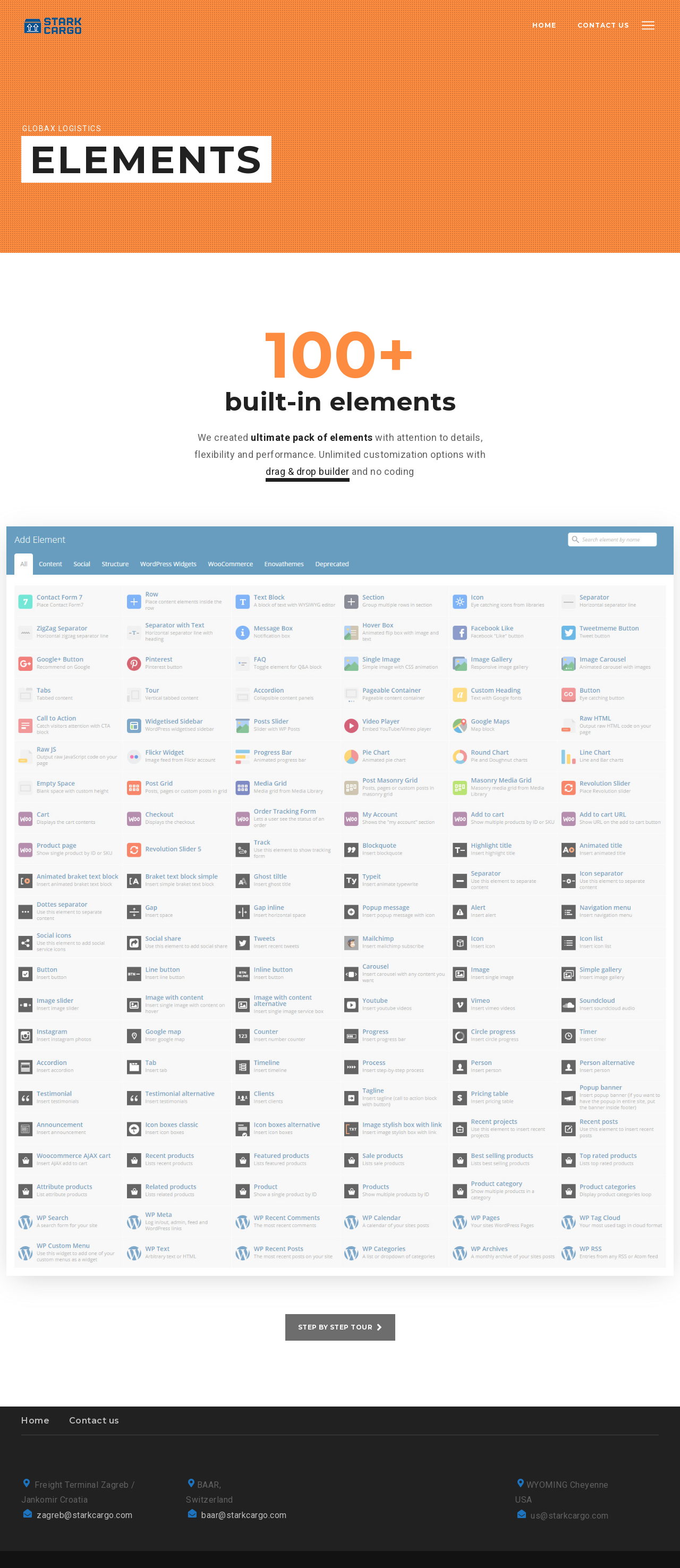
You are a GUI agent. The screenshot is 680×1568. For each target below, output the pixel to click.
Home (35, 1421)
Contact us (94, 1421)
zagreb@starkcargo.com (85, 1515)
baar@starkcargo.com (244, 1515)
